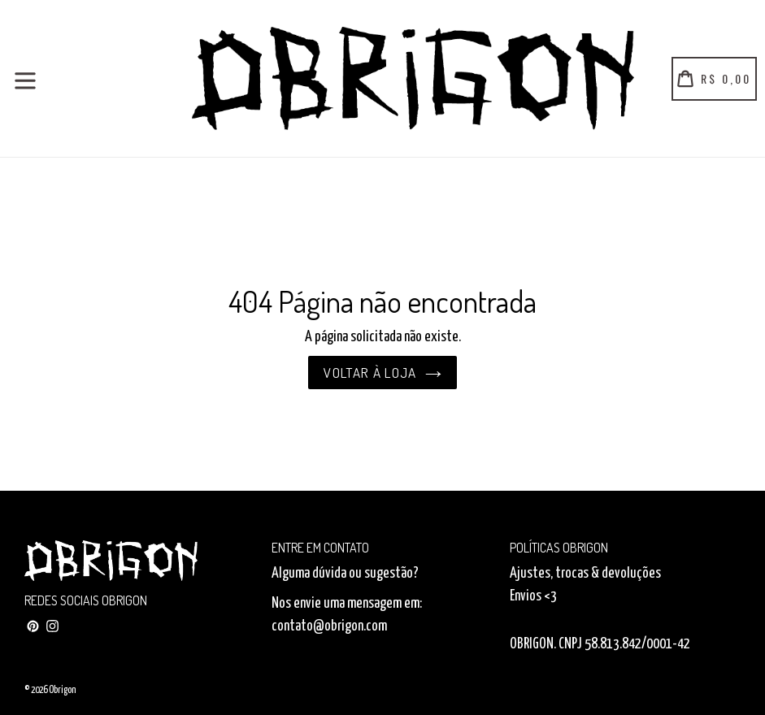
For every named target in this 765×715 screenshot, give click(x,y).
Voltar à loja (382, 372)
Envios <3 (533, 596)
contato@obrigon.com (329, 626)
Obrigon (62, 690)
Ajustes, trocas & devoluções (585, 573)
